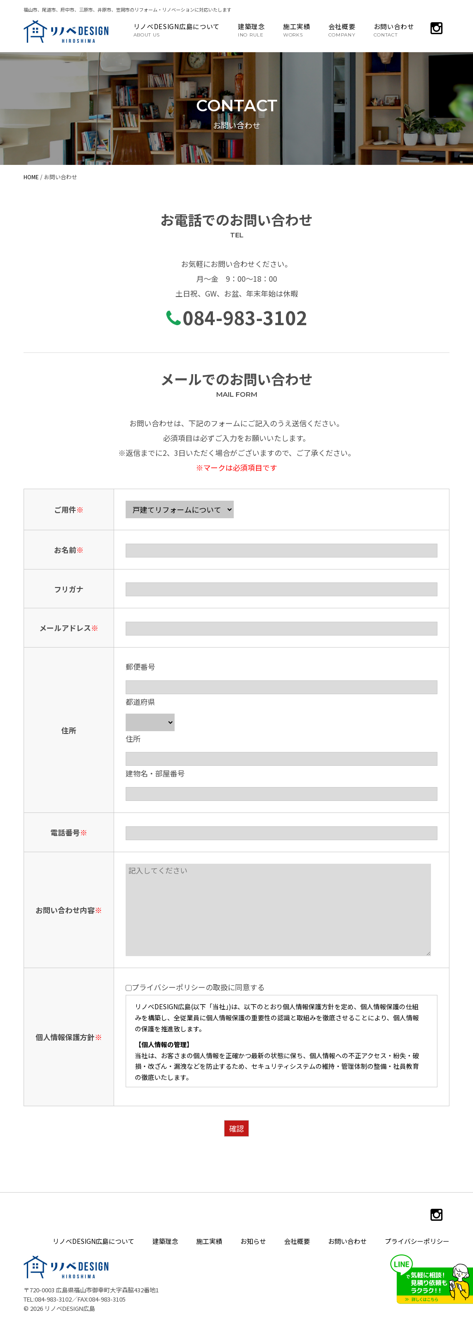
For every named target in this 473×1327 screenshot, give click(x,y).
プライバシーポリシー (417, 1241)
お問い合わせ (394, 29)
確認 (236, 1128)
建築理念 (251, 29)
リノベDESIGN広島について (176, 29)
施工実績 (296, 29)
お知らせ (253, 1241)
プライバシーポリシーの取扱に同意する (195, 988)
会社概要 (342, 29)
